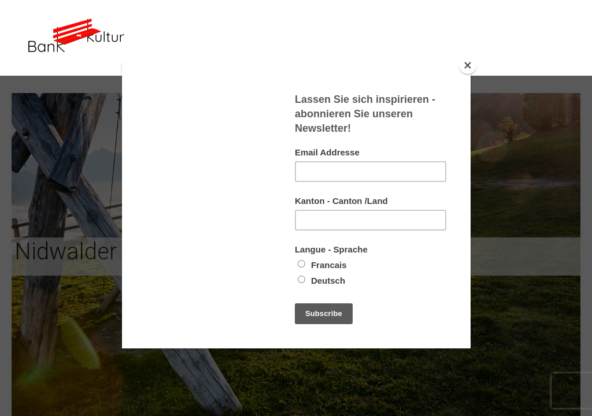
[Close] (467, 65)
